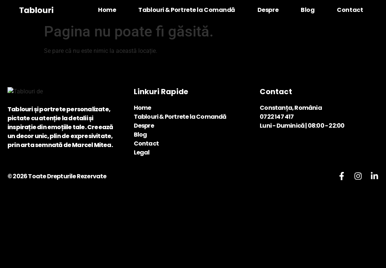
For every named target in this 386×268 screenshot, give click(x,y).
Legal (142, 152)
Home (107, 10)
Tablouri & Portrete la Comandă (186, 10)
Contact (350, 10)
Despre (267, 10)
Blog (307, 10)
